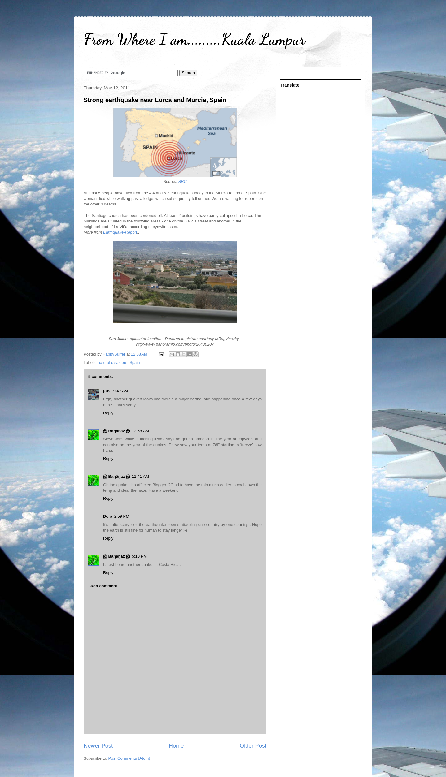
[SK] (107, 391)
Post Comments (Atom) (129, 758)
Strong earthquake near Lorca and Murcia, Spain (155, 100)
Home (176, 746)
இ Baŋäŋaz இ (116, 431)
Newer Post (98, 746)
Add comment (103, 586)
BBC (182, 181)
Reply (108, 413)
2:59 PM (121, 516)
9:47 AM (120, 391)
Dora (107, 516)
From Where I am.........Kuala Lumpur (194, 39)
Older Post (253, 746)
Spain (134, 362)
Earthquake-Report (120, 232)
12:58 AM (140, 431)
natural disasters (112, 362)
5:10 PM (139, 556)
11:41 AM (140, 476)
